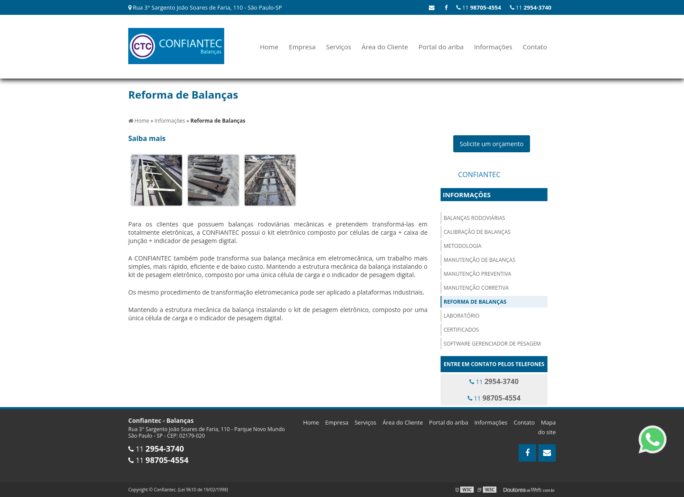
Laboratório (461, 315)
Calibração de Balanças (477, 232)
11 (530, 7)
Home (269, 46)
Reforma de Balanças (475, 301)
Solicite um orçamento (492, 144)
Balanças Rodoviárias (474, 218)
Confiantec (479, 174)
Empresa (302, 46)
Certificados (461, 329)
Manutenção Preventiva (477, 274)
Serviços (338, 46)
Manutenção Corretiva (476, 287)
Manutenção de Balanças (480, 260)
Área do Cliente (385, 46)
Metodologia (463, 246)
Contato (535, 46)
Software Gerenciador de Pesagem (492, 343)
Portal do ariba (440, 46)
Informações (493, 46)
